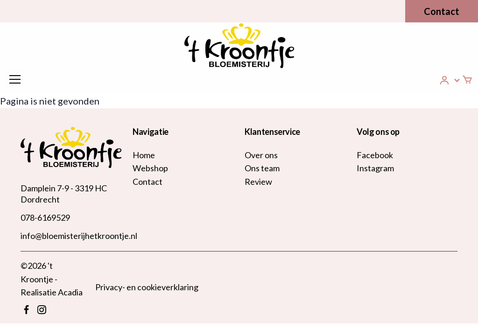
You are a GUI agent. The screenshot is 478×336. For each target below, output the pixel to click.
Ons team (262, 168)
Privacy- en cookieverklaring (146, 287)
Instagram (375, 168)
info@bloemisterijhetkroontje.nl (79, 236)
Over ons (261, 155)
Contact (441, 11)
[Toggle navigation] (15, 79)
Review (258, 181)
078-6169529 (45, 217)
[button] (450, 80)
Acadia (70, 292)
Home (144, 155)
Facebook (375, 155)
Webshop (150, 168)
